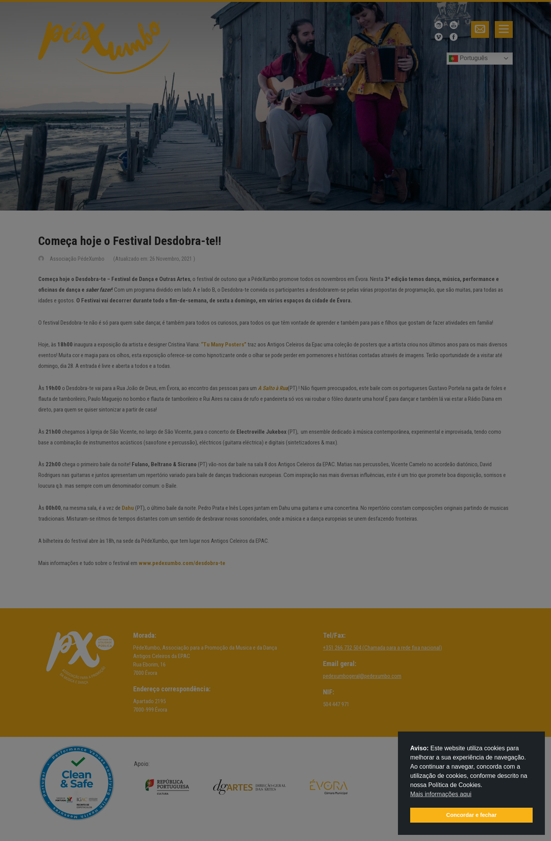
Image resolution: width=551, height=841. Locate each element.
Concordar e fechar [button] (471, 815)
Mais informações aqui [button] (440, 794)
